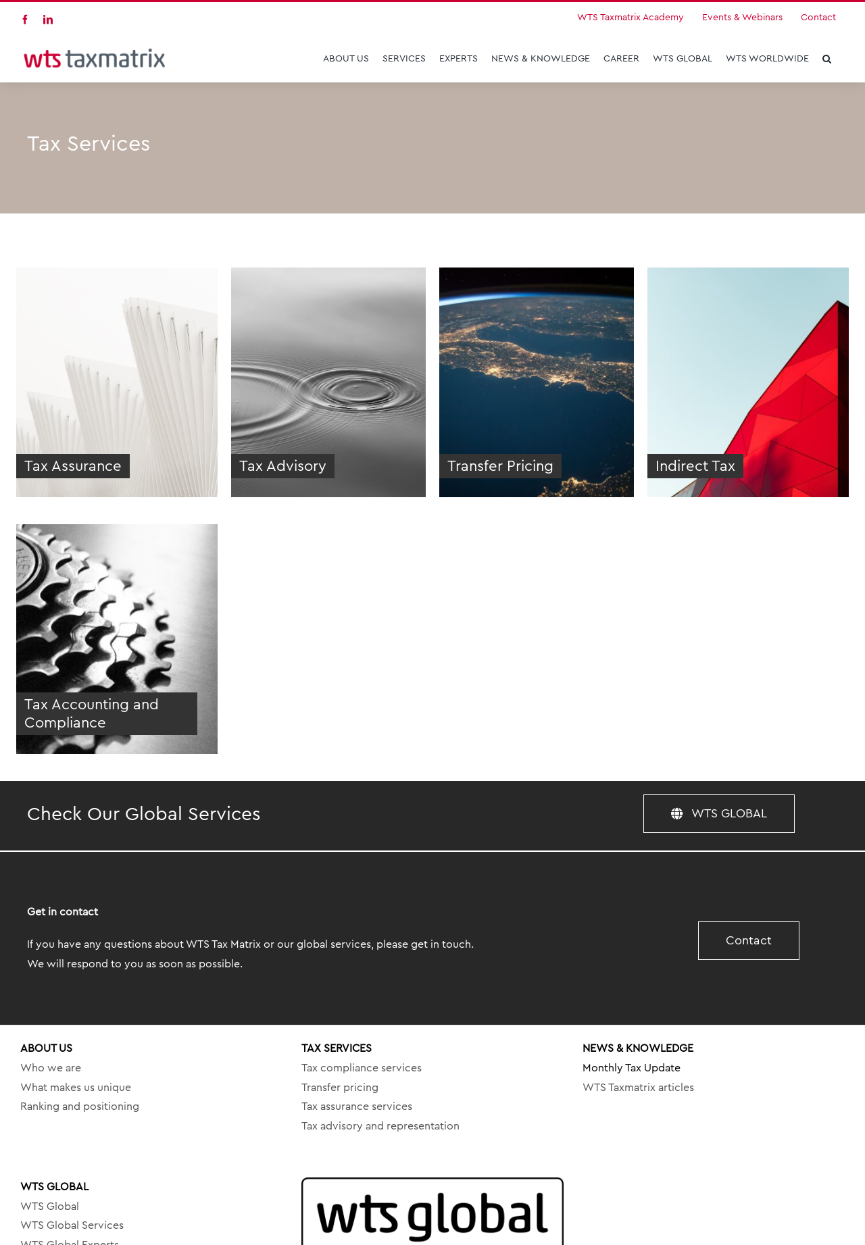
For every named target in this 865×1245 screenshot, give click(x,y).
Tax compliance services (361, 1068)
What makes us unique (75, 1087)
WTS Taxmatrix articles (638, 1087)
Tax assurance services (356, 1106)
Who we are (50, 1068)
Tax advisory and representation (380, 1126)
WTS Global (49, 1206)
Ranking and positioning (79, 1106)
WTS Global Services (72, 1225)
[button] (826, 58)
